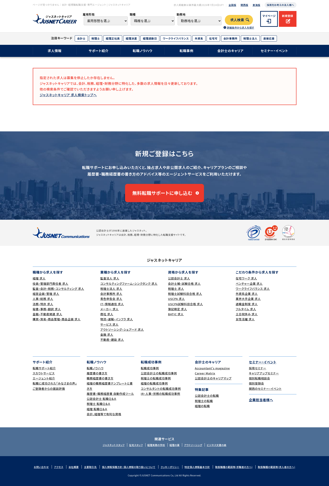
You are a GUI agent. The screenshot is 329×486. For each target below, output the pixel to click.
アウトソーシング (193, 445)
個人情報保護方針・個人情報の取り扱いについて (128, 467)
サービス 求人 (109, 324)
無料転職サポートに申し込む (162, 193)
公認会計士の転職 (207, 396)
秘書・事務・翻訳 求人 (47, 309)
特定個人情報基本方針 (197, 467)
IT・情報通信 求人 (112, 304)
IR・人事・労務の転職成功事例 (160, 394)
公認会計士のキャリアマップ (213, 378)
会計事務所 (231, 38)
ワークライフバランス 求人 (253, 289)
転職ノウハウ (143, 50)
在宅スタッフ (136, 445)
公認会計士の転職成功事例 (159, 373)
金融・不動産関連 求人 (47, 314)
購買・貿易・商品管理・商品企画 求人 (57, 319)
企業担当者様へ (261, 399)
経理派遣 (131, 38)
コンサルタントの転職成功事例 (161, 388)
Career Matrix (205, 373)
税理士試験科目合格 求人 (185, 294)
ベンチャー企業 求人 (249, 283)
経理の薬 (174, 445)
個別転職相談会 (259, 378)
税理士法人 (250, 38)
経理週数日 (150, 38)
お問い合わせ (41, 467)
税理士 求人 (176, 289)
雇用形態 (89, 14)
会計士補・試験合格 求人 (184, 283)
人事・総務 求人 (43, 299)
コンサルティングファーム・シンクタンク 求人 (129, 283)
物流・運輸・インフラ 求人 (116, 319)
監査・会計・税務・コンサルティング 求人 (58, 289)
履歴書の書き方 (97, 373)
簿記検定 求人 (177, 309)
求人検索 (237, 20)
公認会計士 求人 (179, 278)
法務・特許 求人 (43, 304)
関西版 (244, 5)
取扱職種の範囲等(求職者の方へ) (234, 467)
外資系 (199, 38)
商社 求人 (106, 314)
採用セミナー (257, 368)
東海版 (256, 5)
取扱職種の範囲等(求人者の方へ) (276, 467)
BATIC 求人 (176, 314)
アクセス (58, 467)
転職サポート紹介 (44, 368)
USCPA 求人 (176, 299)
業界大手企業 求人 (248, 299)
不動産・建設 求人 (112, 339)
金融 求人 (106, 334)
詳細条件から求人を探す (240, 27)
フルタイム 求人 (246, 309)
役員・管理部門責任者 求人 (50, 283)
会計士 (81, 38)
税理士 (95, 38)
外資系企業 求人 (247, 294)
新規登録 (287, 16)
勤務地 (180, 14)
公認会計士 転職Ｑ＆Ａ (101, 399)
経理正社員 (113, 38)
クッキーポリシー (170, 467)
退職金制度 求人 (247, 304)
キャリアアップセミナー (264, 373)
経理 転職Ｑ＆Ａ (97, 409)
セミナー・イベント (274, 50)
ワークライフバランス (176, 38)
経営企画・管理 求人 (46, 294)
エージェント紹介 (44, 378)
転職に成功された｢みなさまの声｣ (55, 383)
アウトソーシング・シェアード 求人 (122, 329)
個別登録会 (256, 383)
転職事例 (186, 50)
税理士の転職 (204, 401)
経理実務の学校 (156, 445)
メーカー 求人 (109, 309)
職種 (133, 14)
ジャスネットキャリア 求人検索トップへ (68, 94)
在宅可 (213, 38)
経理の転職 (202, 406)
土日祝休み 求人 (247, 314)
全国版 (232, 5)
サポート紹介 (99, 50)
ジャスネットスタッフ (114, 445)
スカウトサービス (44, 373)
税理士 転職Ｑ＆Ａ (98, 404)
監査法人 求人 (109, 278)
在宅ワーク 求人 (246, 278)
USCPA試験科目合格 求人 (185, 304)
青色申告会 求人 (111, 299)
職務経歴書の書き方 (100, 378)
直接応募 (268, 38)
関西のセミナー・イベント (265, 388)
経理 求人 (39, 278)
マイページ (269, 16)
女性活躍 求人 (245, 319)
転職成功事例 (150, 368)
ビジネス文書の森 (216, 445)
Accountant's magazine (212, 368)
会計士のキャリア (230, 50)
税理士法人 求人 (111, 289)
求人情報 (55, 50)
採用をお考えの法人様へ (280, 5)
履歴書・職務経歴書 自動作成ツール (110, 394)
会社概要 (74, 467)
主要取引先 (90, 467)
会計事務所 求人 (111, 294)
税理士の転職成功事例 (156, 378)
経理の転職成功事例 (154, 383)
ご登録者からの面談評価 (49, 388)
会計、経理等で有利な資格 (104, 414)
